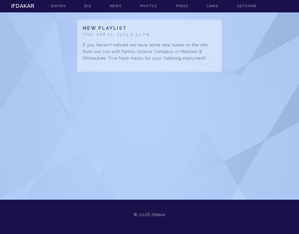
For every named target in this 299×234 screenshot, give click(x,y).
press (182, 6)
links (212, 6)
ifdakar (23, 6)
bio (88, 6)
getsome (247, 6)
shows (58, 6)
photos (148, 6)
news (116, 6)
